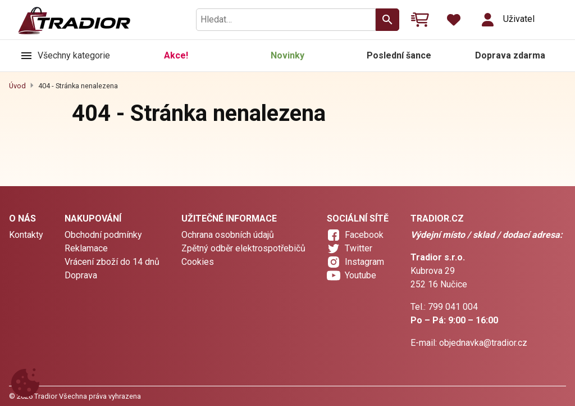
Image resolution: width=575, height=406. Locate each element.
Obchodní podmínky (103, 234)
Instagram (364, 261)
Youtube (360, 275)
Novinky (287, 55)
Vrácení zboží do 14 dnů (112, 261)
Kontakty (26, 234)
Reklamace (86, 248)
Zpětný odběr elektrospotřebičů (243, 248)
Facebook (364, 234)
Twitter (358, 248)
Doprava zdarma (510, 55)
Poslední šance (399, 55)
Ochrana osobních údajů (227, 234)
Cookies (197, 261)
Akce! (176, 55)
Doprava (81, 275)
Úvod (17, 86)
